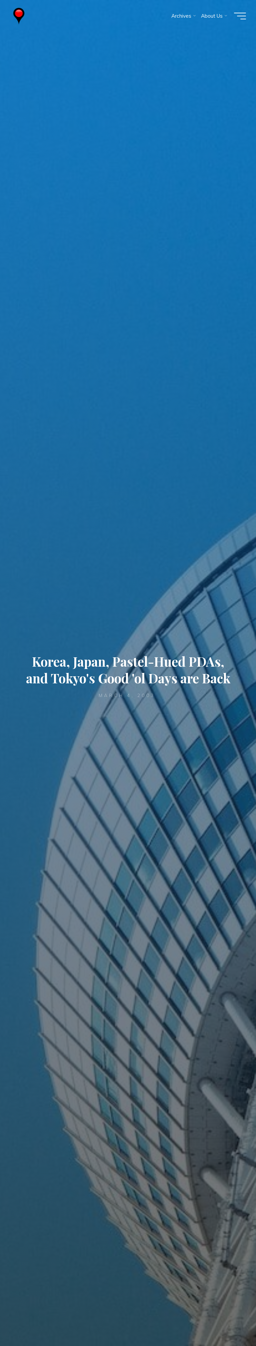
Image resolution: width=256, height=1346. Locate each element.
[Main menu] (240, 16)
